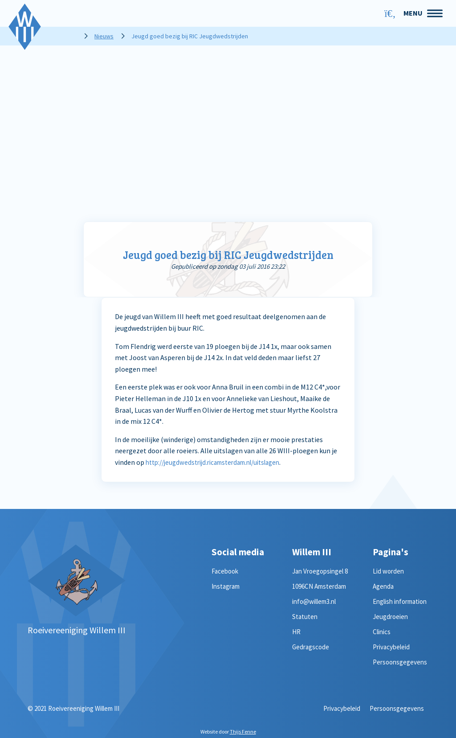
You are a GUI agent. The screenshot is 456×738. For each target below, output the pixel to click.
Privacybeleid (391, 647)
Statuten (305, 616)
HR (296, 631)
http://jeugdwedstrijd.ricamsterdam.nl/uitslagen (220, 462)
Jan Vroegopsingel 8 (320, 571)
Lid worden (388, 571)
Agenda (383, 586)
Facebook (225, 571)
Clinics (382, 631)
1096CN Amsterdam (319, 586)
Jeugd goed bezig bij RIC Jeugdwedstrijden (228, 254)
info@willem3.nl (314, 601)
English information (400, 601)
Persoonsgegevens (400, 662)
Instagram (226, 586)
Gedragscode (310, 647)
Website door (228, 731)
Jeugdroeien (390, 616)
